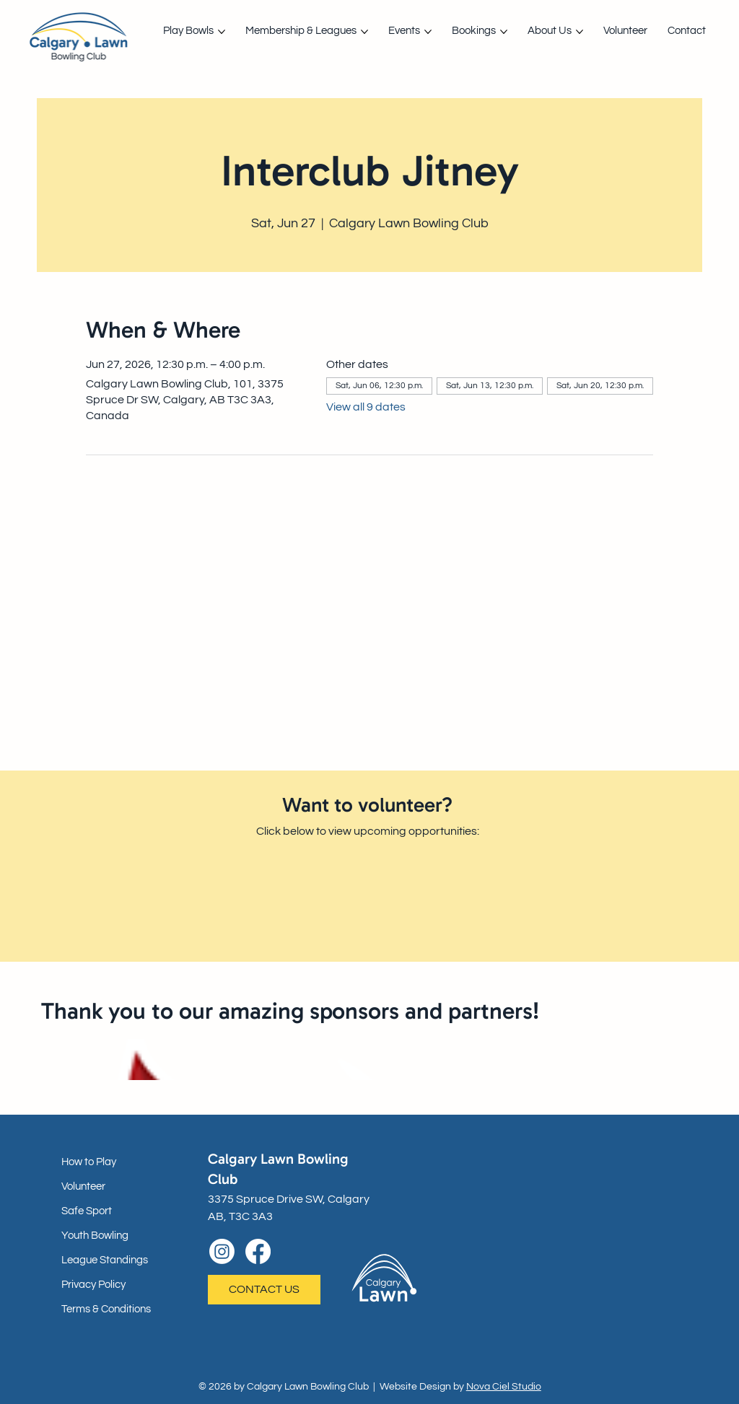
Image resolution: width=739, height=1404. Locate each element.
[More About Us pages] (579, 31)
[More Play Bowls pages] (221, 31)
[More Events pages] (428, 31)
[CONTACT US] (264, 1289)
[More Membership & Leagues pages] (364, 31)
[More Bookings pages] (503, 31)
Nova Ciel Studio (503, 1387)
